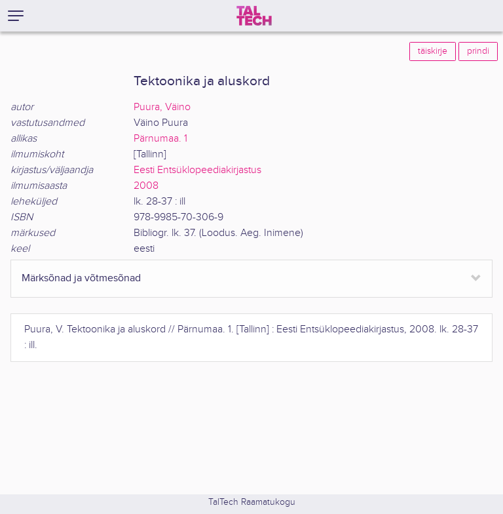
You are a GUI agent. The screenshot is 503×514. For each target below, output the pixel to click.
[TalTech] (254, 15)
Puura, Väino (162, 107)
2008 (146, 186)
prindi (478, 51)
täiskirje (432, 51)
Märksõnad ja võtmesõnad (81, 278)
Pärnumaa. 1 (160, 138)
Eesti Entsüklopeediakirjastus (197, 170)
